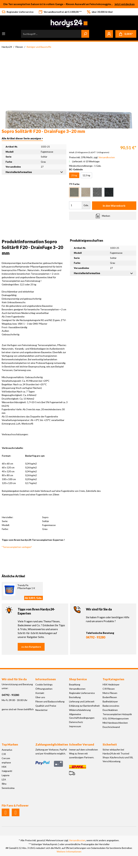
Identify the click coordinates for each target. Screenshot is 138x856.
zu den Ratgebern (31, 646)
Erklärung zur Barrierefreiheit (84, 705)
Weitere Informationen (69, 851)
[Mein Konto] (109, 34)
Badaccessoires (111, 705)
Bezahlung (74, 684)
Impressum (75, 726)
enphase (6, 762)
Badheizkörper (110, 701)
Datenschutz (76, 722)
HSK (4, 766)
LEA (4, 779)
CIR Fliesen (109, 688)
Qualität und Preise (45, 705)
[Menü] (3, 33)
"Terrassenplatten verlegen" (17, 547)
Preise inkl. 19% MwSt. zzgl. (92, 157)
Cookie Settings (44, 684)
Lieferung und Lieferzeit (81, 701)
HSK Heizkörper (111, 684)
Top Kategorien (113, 679)
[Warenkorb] (125, 34)
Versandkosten (77, 688)
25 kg (74, 175)
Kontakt (39, 692)
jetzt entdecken (125, 4)
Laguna (5, 775)
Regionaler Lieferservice (82, 692)
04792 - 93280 (95, 637)
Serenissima (8, 787)
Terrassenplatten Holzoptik (117, 714)
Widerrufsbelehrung (80, 709)
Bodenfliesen (110, 697)
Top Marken (10, 744)
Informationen (45, 679)
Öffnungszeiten (43, 688)
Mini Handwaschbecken (115, 722)
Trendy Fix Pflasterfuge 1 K (26, 587)
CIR (4, 754)
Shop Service (78, 679)
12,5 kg (86, 175)
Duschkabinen (110, 709)
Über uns (40, 697)
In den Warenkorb (114, 205)
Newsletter (41, 709)
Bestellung (75, 697)
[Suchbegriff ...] (51, 34)
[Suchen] (85, 34)
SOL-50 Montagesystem (116, 718)
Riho (4, 783)
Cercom (6, 758)
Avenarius (7, 749)
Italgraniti (7, 770)
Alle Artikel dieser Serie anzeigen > (22, 138)
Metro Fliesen (110, 692)
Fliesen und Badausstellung (49, 701)
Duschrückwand (111, 726)
